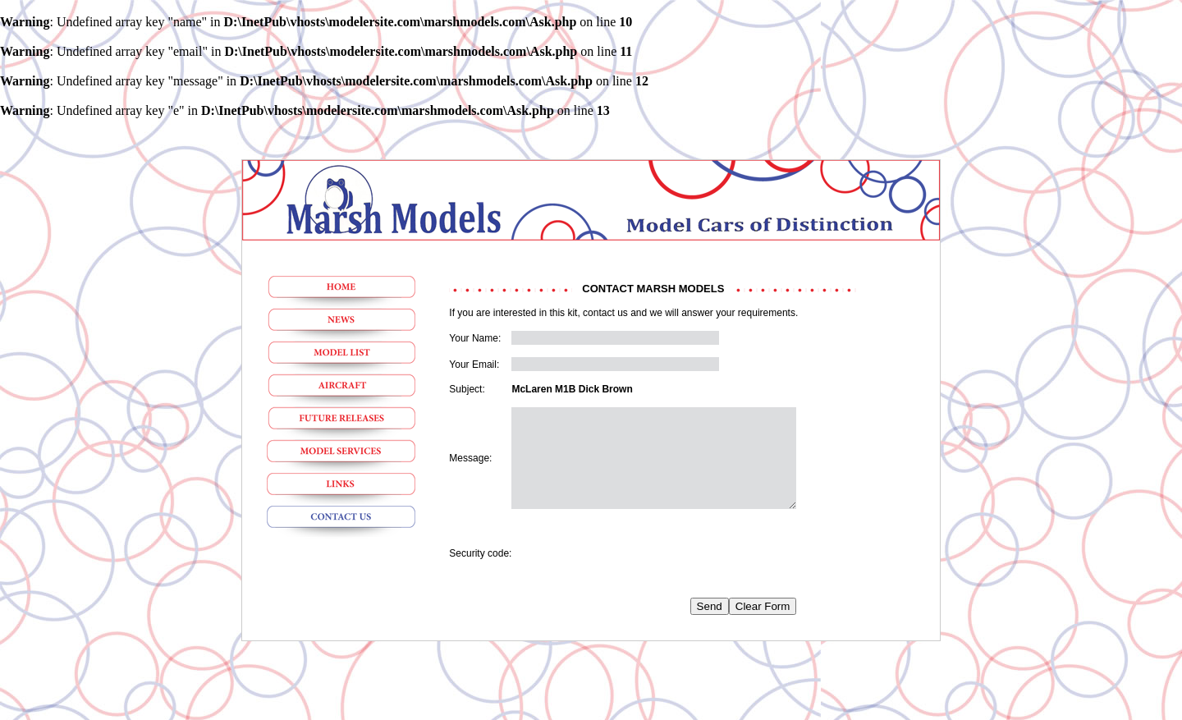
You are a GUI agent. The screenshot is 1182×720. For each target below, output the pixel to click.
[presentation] (636, 573)
